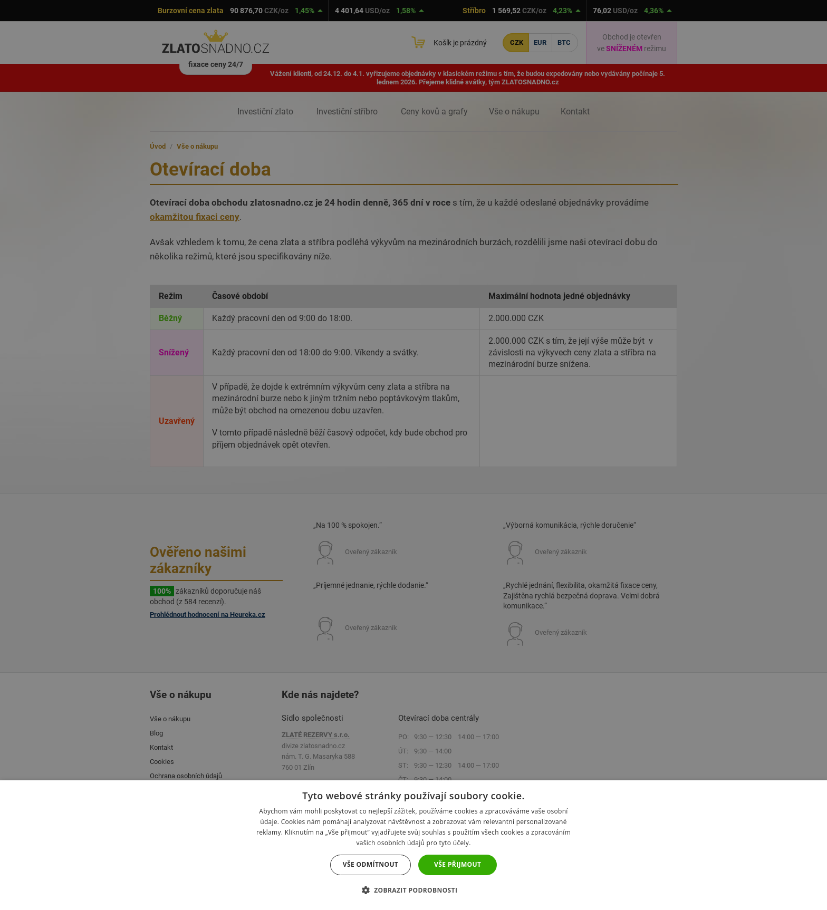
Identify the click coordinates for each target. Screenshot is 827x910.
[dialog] (413, 455)
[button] (414, 890)
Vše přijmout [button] (457, 864)
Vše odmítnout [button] (370, 864)
